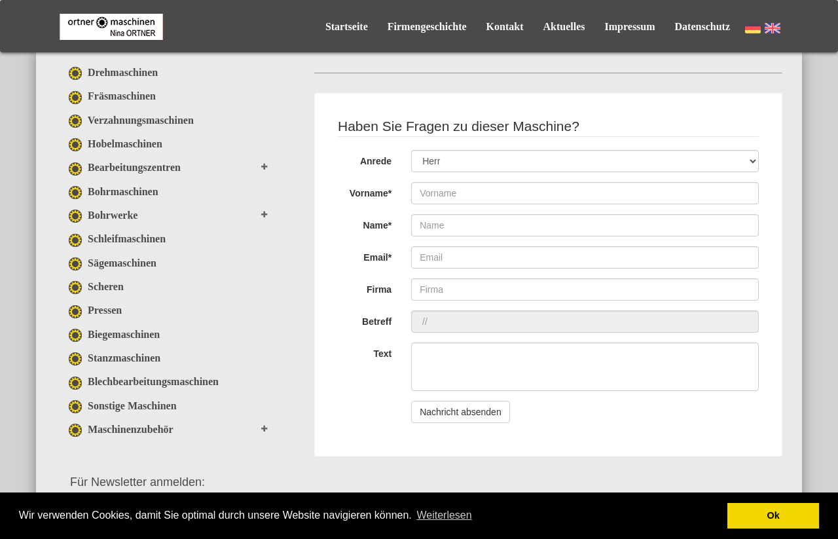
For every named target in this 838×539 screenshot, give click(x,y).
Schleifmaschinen (117, 238)
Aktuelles (564, 26)
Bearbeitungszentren (125, 167)
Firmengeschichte (427, 26)
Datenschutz (702, 26)
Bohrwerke (103, 215)
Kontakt (505, 26)
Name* (377, 225)
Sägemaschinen (112, 263)
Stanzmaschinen (114, 357)
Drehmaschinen (113, 72)
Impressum (630, 26)
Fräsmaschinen (112, 96)
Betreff (377, 321)
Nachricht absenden (460, 412)
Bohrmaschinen (113, 191)
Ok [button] (773, 515)
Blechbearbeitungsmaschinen (144, 381)
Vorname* (371, 193)
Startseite (346, 26)
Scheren (96, 286)
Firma (379, 289)
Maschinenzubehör (121, 429)
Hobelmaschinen (115, 143)
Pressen (95, 310)
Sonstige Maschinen (123, 405)
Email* (377, 257)
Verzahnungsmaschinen (131, 120)
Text (382, 353)
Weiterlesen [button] (443, 515)
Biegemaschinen (114, 334)
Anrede (376, 161)
